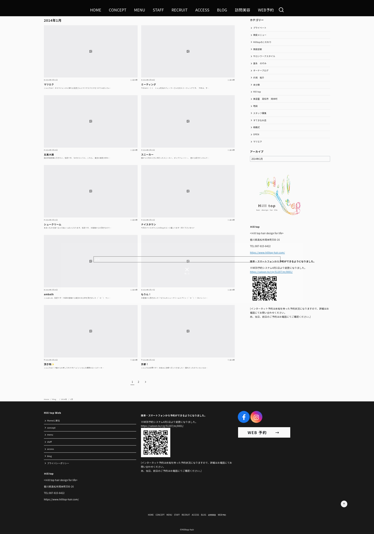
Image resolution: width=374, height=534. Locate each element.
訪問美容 (242, 10)
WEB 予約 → (264, 432)
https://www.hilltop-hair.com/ (267, 252)
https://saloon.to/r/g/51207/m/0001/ (271, 272)
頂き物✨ (49, 364)
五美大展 (49, 154)
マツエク (49, 84)
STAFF (158, 10)
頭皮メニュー (260, 34)
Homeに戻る (53, 420)
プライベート (260, 27)
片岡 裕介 (258, 77)
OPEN (256, 134)
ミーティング (148, 84)
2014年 (64, 399)
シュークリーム (52, 224)
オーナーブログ (261, 70)
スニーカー (147, 154)
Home (47, 399)
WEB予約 (266, 10)
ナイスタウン (148, 224)
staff (49, 441)
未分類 (256, 84)
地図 (255, 106)
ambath (49, 294)
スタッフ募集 (260, 113)
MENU (139, 10)
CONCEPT (117, 10)
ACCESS (202, 10)
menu (50, 434)
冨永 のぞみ (260, 63)
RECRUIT (179, 10)
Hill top (257, 91)
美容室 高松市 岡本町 (265, 98)
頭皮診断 (257, 49)
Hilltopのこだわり (262, 42)
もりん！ (146, 294)
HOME (95, 10)
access (50, 449)
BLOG (222, 10)
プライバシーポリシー (58, 463)
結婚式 (256, 127)
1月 (71, 399)
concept (51, 427)
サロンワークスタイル (264, 56)
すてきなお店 (259, 120)
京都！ (145, 364)
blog (55, 399)
